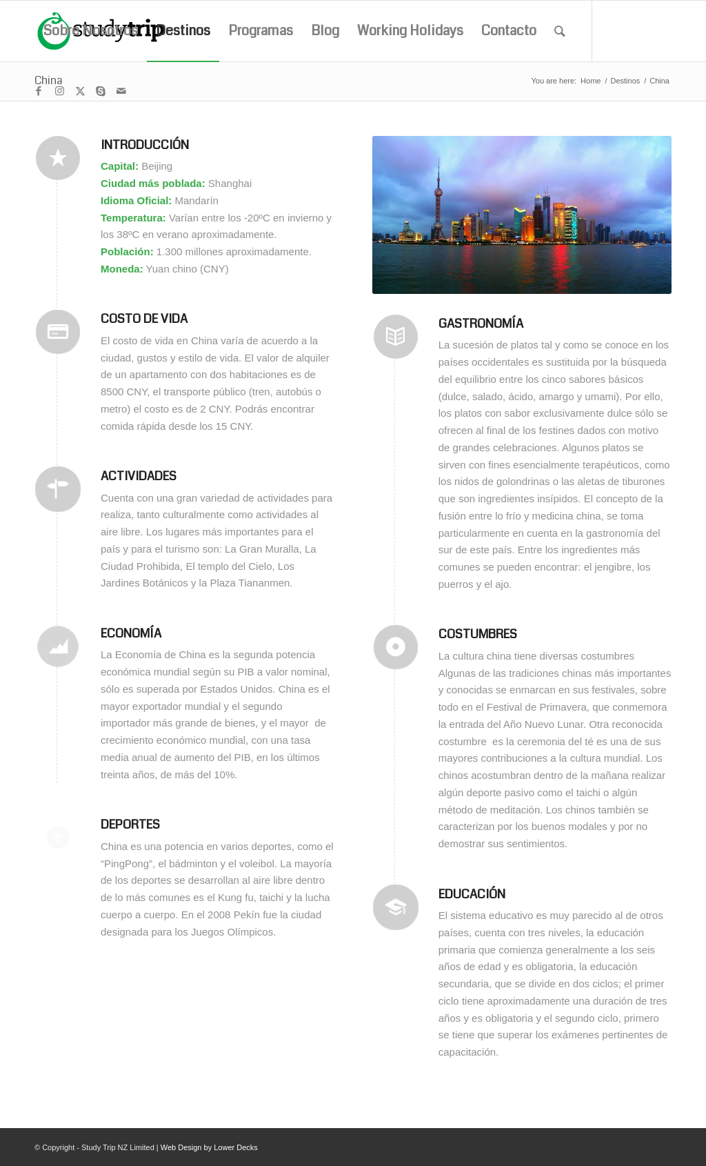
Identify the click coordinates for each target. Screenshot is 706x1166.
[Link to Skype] (100, 91)
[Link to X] (80, 91)
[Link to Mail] (121, 91)
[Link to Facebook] (38, 91)
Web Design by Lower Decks (209, 1147)
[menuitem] (90, 31)
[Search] (559, 31)
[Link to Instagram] (59, 91)
